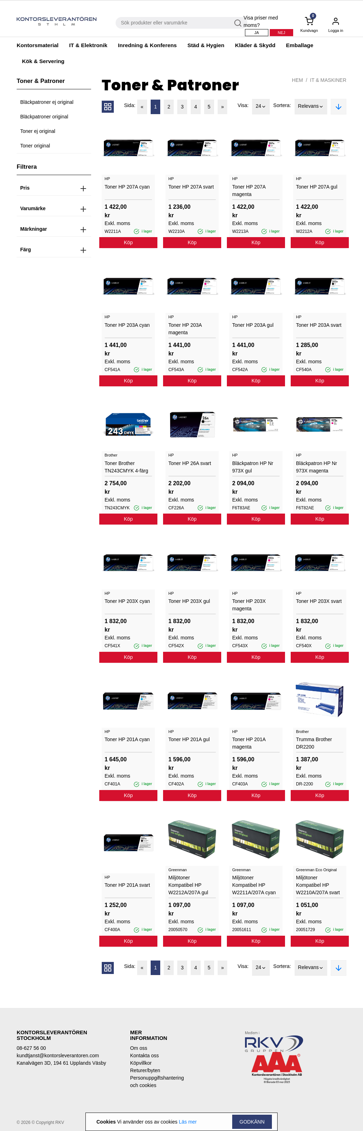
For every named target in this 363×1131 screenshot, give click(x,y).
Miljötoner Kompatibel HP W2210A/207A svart (318, 885)
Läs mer (188, 1122)
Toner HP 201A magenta (249, 743)
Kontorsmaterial (37, 45)
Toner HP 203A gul (253, 325)
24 (261, 106)
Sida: (129, 105)
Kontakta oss (144, 1055)
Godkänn (252, 1122)
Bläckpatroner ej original (46, 102)
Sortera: (282, 105)
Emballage (299, 45)
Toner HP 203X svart (319, 601)
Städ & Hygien (206, 45)
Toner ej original (37, 131)
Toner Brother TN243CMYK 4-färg (126, 467)
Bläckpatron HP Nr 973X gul (252, 467)
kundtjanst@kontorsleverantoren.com (58, 1055)
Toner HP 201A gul (189, 739)
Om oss (138, 1048)
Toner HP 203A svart (318, 325)
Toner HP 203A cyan (127, 325)
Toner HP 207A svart (191, 187)
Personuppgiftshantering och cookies (153, 1081)
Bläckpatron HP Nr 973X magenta (316, 467)
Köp (128, 242)
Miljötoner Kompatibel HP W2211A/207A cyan (254, 885)
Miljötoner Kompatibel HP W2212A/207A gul (188, 885)
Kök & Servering (43, 61)
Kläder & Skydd (255, 45)
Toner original (35, 146)
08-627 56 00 (31, 1048)
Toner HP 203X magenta (249, 604)
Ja (257, 32)
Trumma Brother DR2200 (314, 743)
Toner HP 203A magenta (185, 328)
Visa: (243, 105)
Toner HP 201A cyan (127, 739)
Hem (297, 80)
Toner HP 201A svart (127, 885)
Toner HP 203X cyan (127, 601)
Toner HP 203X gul (189, 601)
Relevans (311, 106)
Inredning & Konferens (147, 45)
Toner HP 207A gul (316, 187)
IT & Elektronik (88, 45)
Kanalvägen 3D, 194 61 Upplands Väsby (61, 1063)
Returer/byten (145, 1070)
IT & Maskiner (328, 80)
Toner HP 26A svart (189, 463)
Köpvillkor (141, 1063)
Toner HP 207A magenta (249, 190)
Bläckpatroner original (44, 116)
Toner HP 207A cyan (127, 187)
